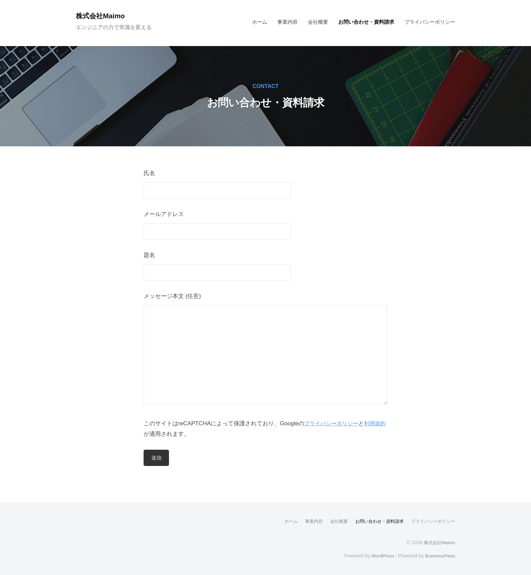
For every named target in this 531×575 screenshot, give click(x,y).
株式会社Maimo (103, 16)
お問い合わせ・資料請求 (366, 22)
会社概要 (318, 22)
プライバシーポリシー (429, 22)
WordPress (379, 555)
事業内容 (287, 22)
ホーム (259, 22)
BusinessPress (439, 555)
